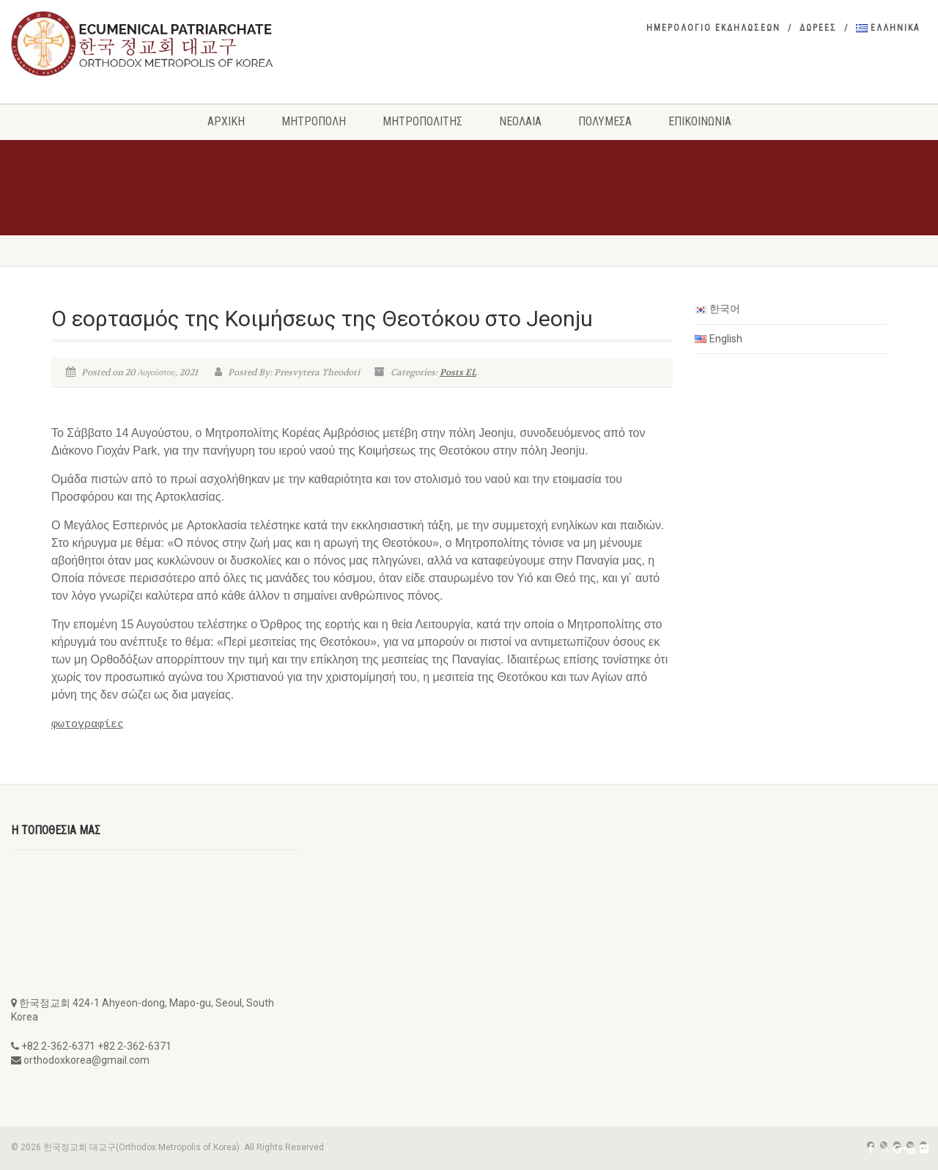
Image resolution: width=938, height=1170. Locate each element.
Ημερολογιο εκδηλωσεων (713, 28)
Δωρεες (818, 28)
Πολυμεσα (605, 121)
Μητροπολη (313, 121)
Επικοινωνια (699, 121)
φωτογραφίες (87, 723)
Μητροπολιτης (422, 121)
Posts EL (458, 372)
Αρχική (226, 121)
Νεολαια (520, 121)
